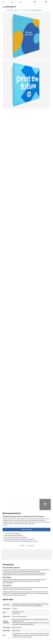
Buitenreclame (17, 10)
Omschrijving (22, 545)
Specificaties (31, 545)
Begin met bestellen (26, 529)
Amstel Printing (9, 10)
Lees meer (5, 525)
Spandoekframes (26, 10)
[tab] (23, 545)
